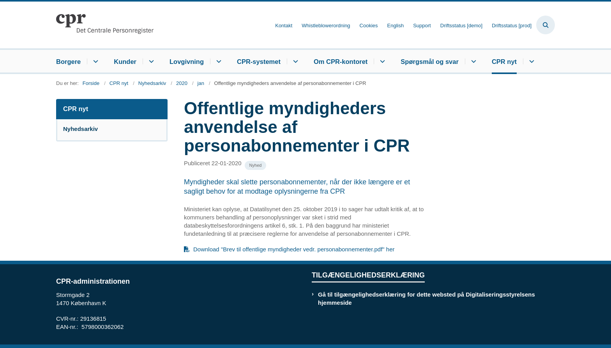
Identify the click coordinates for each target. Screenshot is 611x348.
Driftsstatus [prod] (512, 25)
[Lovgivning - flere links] (217, 61)
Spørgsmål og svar (430, 61)
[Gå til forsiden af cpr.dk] (105, 25)
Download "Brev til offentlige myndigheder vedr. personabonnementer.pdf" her (294, 249)
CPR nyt (504, 61)
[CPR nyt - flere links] (530, 61)
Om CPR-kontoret (340, 61)
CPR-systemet (259, 61)
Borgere (68, 61)
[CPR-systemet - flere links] (294, 61)
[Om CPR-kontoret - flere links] (381, 61)
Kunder (125, 61)
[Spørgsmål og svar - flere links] (472, 61)
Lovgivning (187, 61)
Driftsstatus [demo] (461, 25)
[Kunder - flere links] (150, 61)
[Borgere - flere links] (94, 61)
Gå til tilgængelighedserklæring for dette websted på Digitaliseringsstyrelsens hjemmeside (426, 298)
